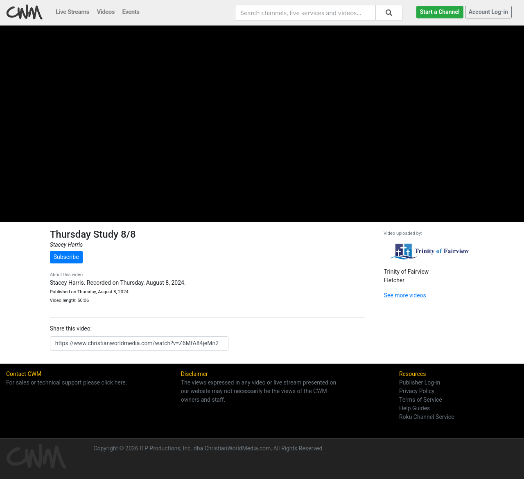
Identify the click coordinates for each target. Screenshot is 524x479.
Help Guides (414, 408)
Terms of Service (420, 399)
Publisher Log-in (419, 382)
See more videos (405, 295)
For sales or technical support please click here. (66, 382)
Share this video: (71, 328)
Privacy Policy (416, 391)
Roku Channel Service (426, 417)
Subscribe (66, 257)
